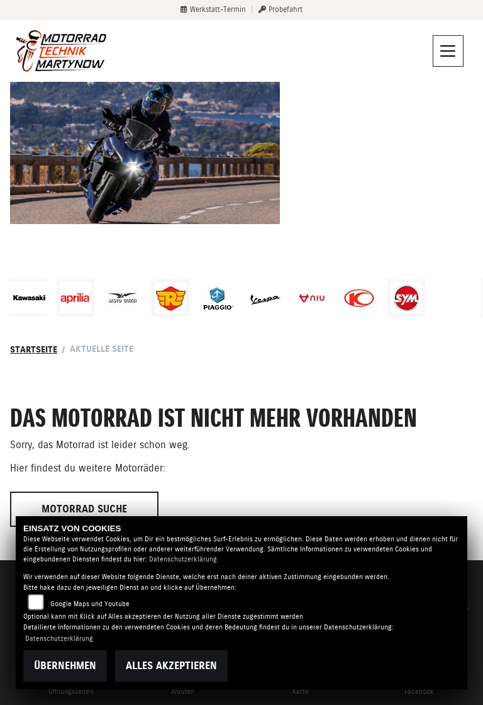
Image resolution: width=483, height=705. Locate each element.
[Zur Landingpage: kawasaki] (28, 298)
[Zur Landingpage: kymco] (359, 298)
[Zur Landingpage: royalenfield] (170, 298)
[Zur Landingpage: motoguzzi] (123, 298)
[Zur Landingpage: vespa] (265, 298)
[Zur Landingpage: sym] (406, 298)
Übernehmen (65, 666)
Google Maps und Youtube (90, 604)
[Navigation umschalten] (448, 51)
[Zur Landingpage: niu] (312, 298)
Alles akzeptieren (171, 666)
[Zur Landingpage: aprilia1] (75, 298)
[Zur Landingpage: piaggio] (217, 298)
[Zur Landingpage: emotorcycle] (453, 298)
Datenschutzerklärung (183, 559)
